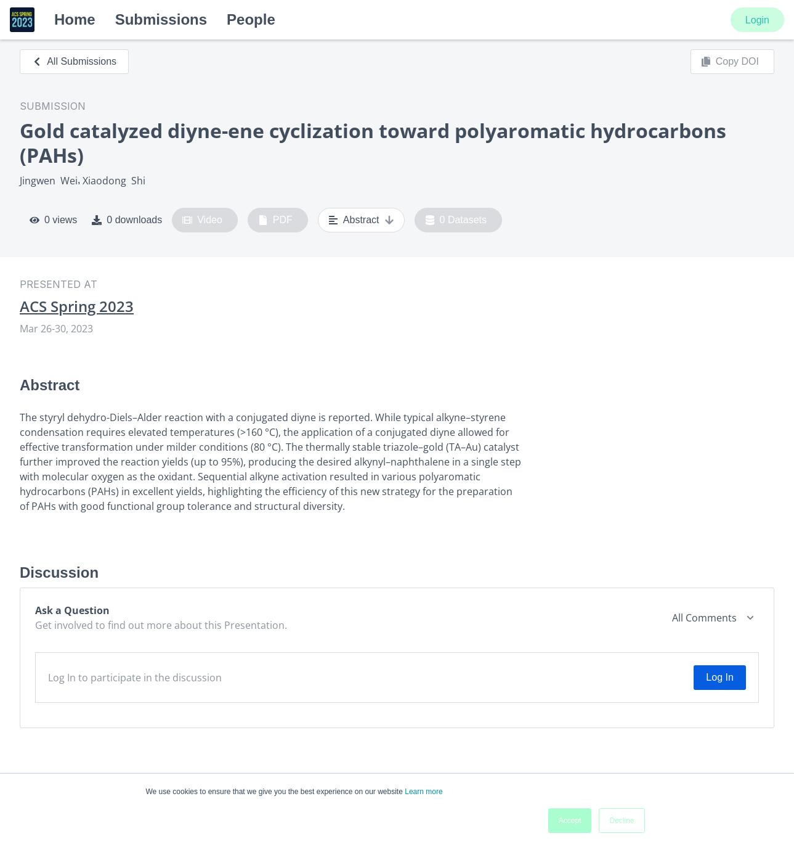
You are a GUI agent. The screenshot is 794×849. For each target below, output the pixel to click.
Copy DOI (730, 61)
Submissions (161, 19)
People (251, 19)
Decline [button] (621, 820)
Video (202, 220)
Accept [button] (570, 820)
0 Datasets (456, 220)
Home (74, 19)
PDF (275, 220)
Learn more (423, 791)
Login (757, 20)
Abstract (361, 220)
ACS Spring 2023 (77, 306)
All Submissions (74, 61)
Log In (719, 677)
